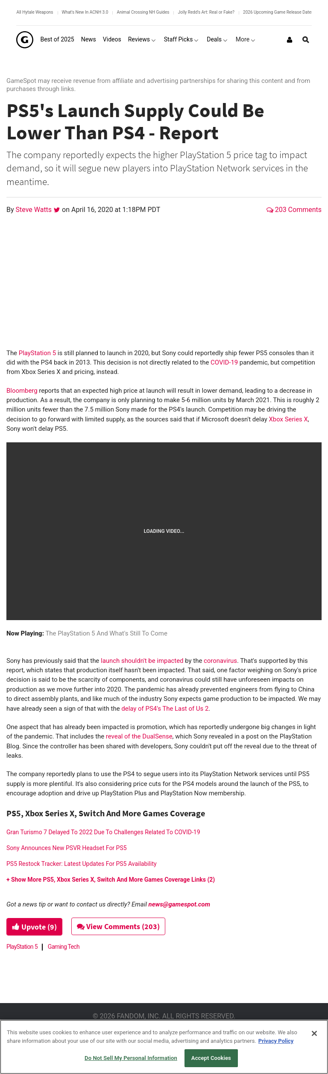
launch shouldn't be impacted (142, 661)
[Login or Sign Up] (289, 39)
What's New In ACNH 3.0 (85, 12)
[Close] (314, 1033)
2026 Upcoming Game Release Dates (278, 12)
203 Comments (294, 210)
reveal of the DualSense (139, 736)
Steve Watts (35, 210)
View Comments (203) (118, 926)
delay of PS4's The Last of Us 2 (164, 708)
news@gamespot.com (179, 904)
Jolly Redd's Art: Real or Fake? (206, 12)
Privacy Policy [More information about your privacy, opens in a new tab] (275, 1041)
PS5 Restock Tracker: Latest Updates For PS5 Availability (81, 863)
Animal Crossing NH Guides (143, 12)
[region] (164, 1047)
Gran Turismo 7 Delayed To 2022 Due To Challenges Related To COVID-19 (103, 832)
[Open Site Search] (306, 39)
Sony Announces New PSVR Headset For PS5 (66, 847)
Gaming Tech (63, 946)
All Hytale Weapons (34, 12)
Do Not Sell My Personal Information (131, 1058)
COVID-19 (224, 362)
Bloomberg (22, 390)
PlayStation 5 (37, 353)
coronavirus (220, 661)
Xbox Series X (287, 419)
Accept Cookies (211, 1058)
